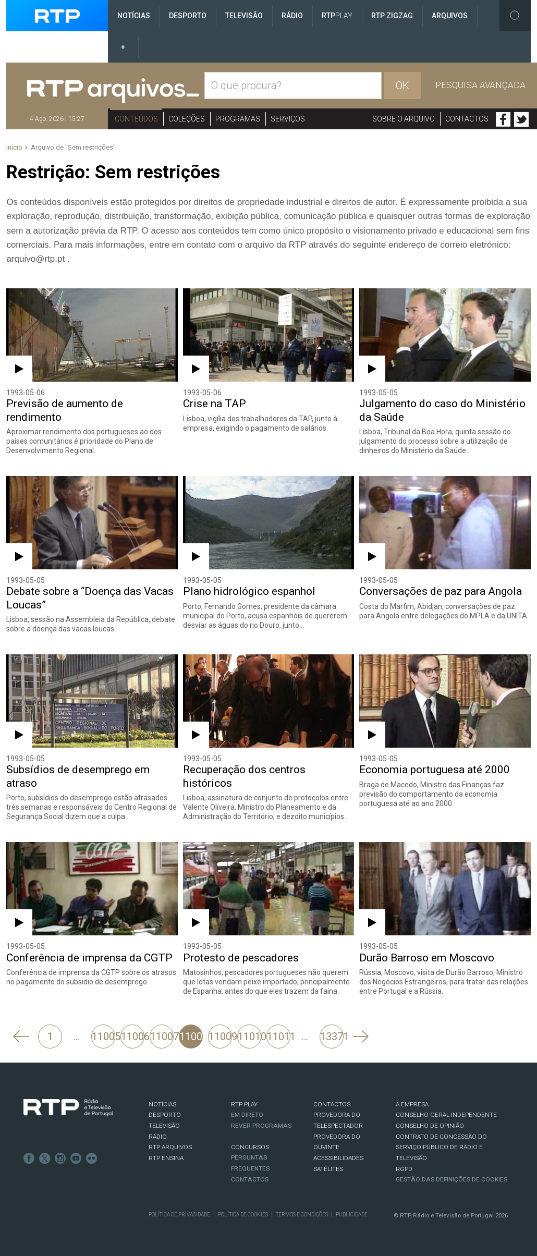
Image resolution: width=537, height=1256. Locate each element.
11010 (249, 1036)
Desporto (187, 15)
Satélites (328, 1169)
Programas (237, 119)
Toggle (515, 15)
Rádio (292, 15)
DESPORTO (165, 1114)
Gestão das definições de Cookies (451, 1179)
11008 (191, 1036)
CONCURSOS (250, 1147)
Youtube (76, 1158)
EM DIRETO (247, 1114)
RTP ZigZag (392, 15)
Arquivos (450, 15)
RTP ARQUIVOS (170, 1147)
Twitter (521, 119)
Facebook (503, 119)
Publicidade (352, 1214)
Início (14, 147)
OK (402, 85)
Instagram (60, 1158)
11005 (103, 1036)
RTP (337, 15)
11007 (162, 1036)
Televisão (244, 15)
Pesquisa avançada (480, 85)
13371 (332, 1036)
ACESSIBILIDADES (338, 1158)
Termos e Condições (302, 1214)
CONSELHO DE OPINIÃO (430, 1125)
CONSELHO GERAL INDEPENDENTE (446, 1114)
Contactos (467, 119)
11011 (278, 1036)
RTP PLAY (244, 1104)
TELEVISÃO (164, 1125)
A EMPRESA (412, 1104)
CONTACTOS (331, 1104)
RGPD (404, 1169)
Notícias (133, 15)
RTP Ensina (166, 1158)
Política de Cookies (243, 1214)
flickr (91, 1158)
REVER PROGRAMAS (261, 1125)
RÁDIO (158, 1136)
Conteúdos (136, 119)
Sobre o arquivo (403, 119)
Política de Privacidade (179, 1214)
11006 (132, 1036)
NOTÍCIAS (162, 1104)
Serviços (288, 119)
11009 (220, 1036)
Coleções (186, 119)
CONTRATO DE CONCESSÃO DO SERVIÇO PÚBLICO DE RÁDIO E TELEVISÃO (441, 1147)
